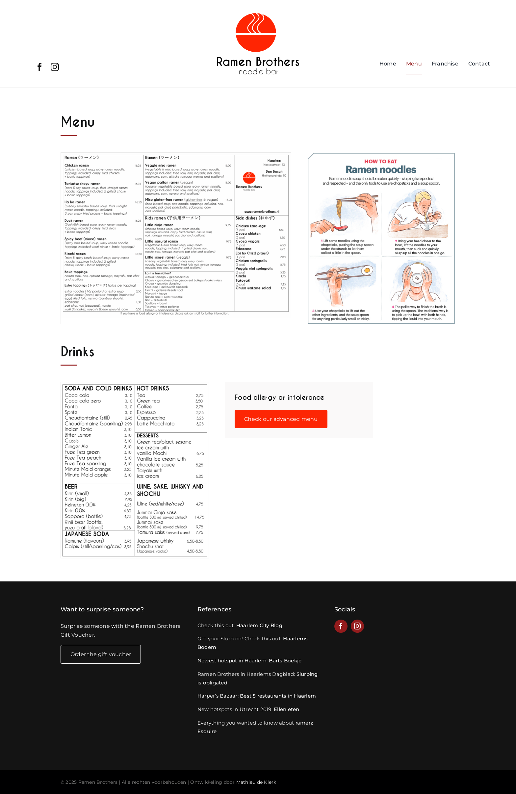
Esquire (207, 731)
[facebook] (40, 67)
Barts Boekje (285, 660)
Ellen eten (286, 709)
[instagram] (55, 67)
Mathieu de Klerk (256, 782)
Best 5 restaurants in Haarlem (278, 696)
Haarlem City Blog (259, 625)
